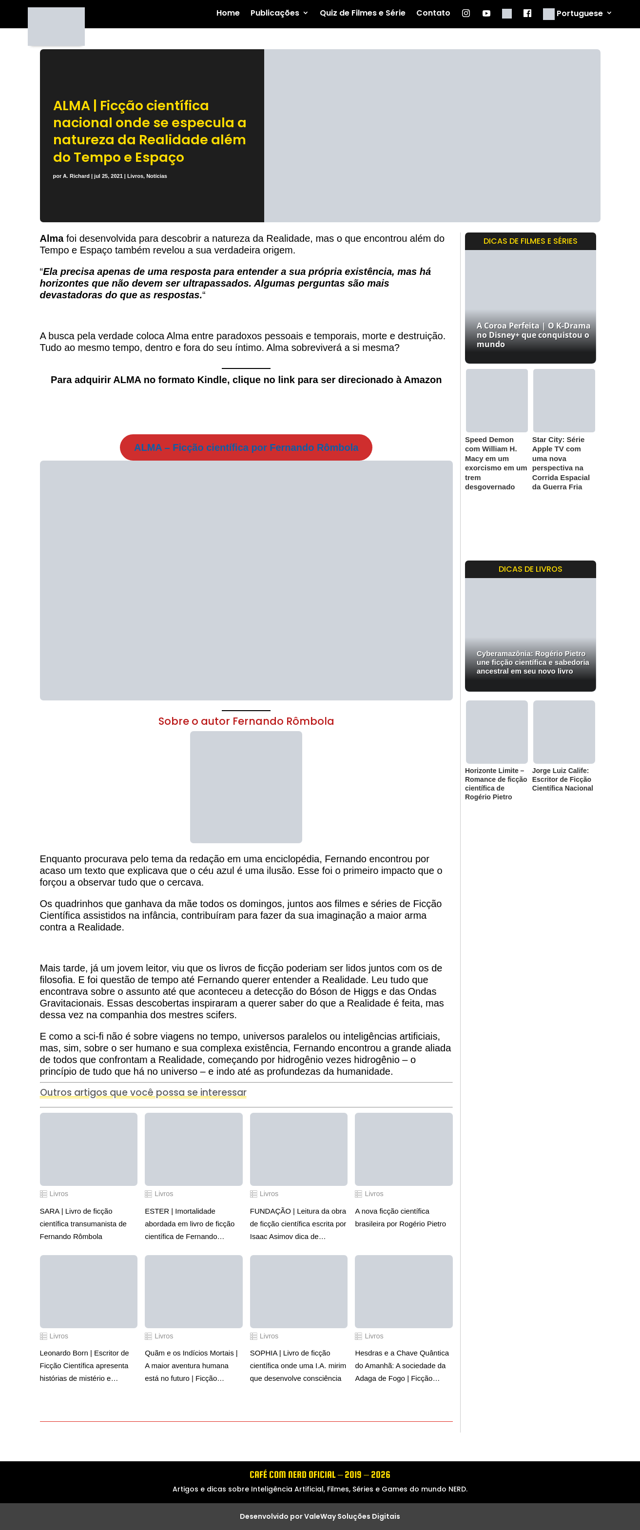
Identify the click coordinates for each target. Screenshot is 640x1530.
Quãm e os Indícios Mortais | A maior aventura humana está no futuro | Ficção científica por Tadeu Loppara (191, 1367)
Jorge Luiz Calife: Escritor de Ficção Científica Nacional (562, 779)
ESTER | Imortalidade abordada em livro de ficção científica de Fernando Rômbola (189, 1225)
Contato (433, 13)
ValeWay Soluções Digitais (352, 1516)
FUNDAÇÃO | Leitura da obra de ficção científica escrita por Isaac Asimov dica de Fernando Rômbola (298, 1225)
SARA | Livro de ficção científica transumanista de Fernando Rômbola (83, 1223)
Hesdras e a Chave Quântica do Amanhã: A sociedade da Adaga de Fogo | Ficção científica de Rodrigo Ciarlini (402, 1367)
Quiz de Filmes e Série (363, 13)
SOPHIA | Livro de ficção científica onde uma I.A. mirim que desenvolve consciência (298, 1365)
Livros (135, 176)
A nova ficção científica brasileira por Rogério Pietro (400, 1217)
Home (228, 13)
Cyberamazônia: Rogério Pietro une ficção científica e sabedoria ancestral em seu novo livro (533, 662)
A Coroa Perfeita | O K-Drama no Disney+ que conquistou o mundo (534, 334)
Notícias (156, 176)
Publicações (275, 13)
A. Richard (76, 176)
